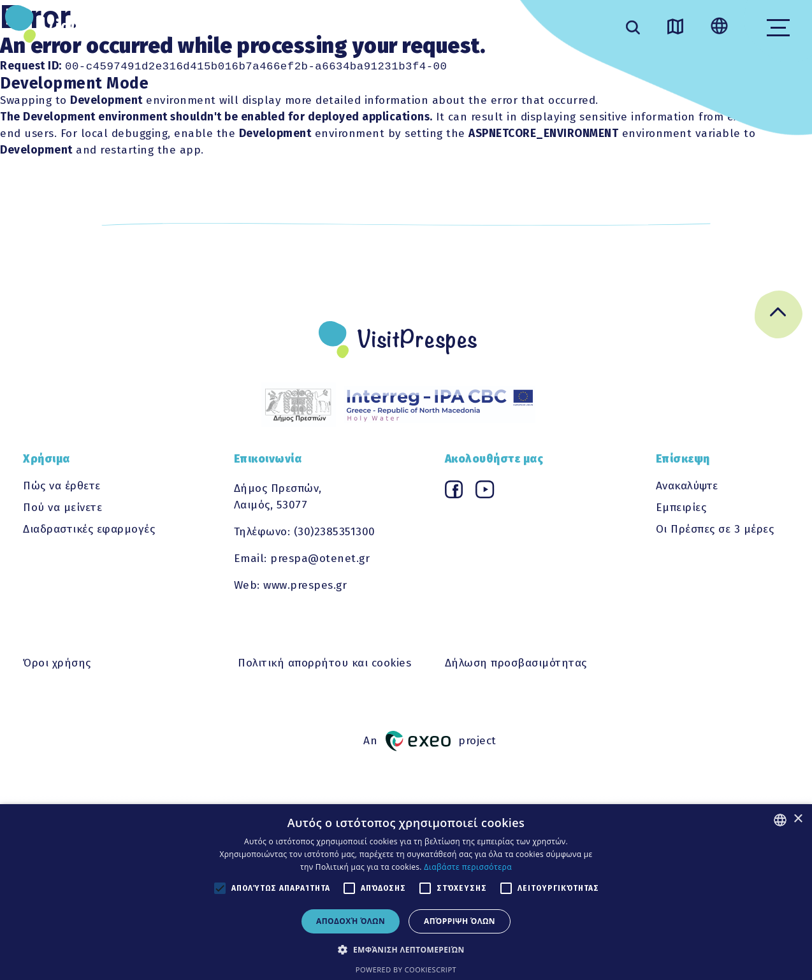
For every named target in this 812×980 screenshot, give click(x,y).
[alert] (406, 892)
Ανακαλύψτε (687, 486)
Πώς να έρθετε (62, 486)
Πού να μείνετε (62, 508)
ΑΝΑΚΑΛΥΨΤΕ (198, 17)
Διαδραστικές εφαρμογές (89, 530)
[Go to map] (675, 29)
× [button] (797, 819)
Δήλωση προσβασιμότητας (516, 663)
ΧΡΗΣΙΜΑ (386, 17)
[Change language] (719, 27)
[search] (632, 29)
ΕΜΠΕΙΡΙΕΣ (298, 17)
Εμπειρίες (681, 508)
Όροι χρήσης (57, 663)
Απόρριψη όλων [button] (459, 921)
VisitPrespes (100, 26)
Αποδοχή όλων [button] (350, 921)
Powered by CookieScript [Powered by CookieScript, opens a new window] (406, 969)
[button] (405, 949)
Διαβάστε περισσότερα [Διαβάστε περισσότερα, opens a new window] (468, 866)
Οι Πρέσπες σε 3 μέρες (715, 530)
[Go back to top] (778, 317)
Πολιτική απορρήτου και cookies (324, 663)
